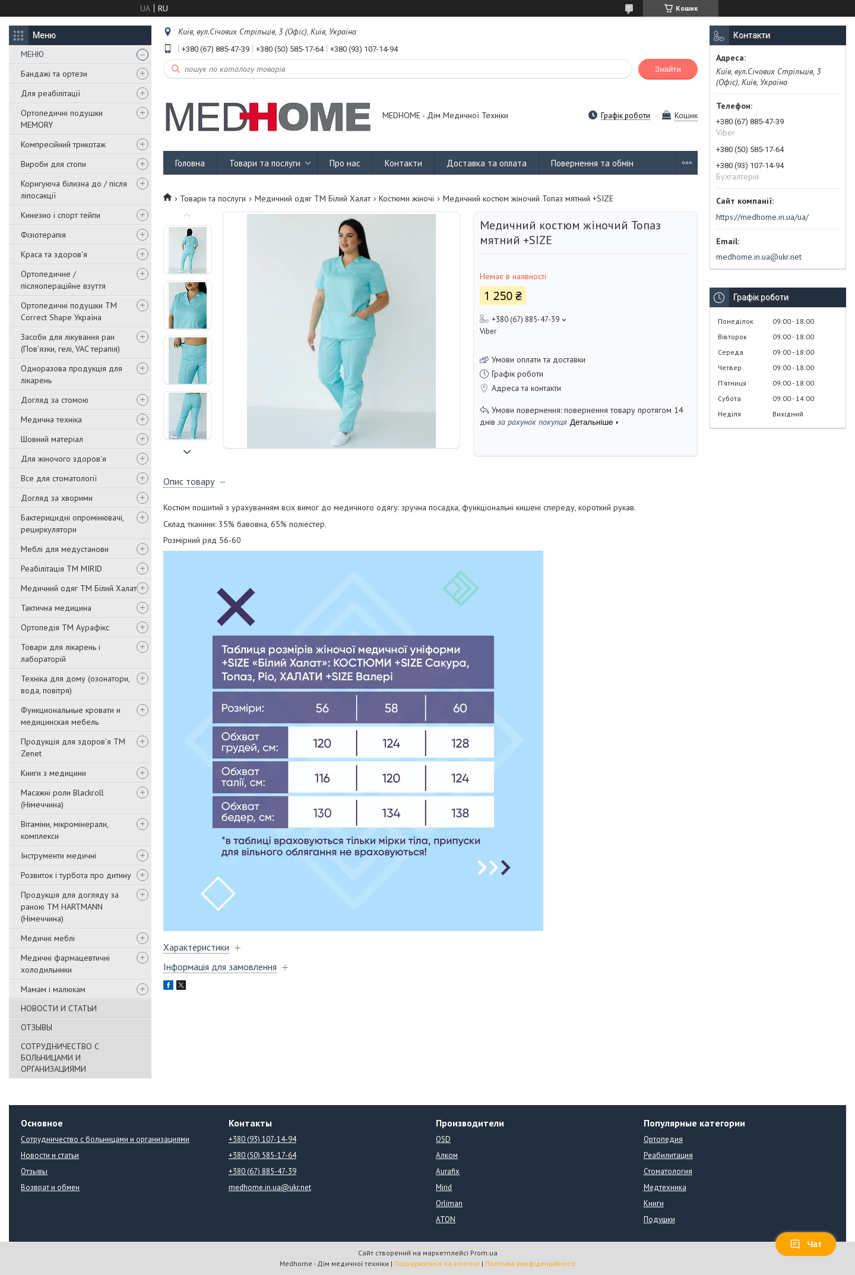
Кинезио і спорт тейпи (60, 215)
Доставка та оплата (486, 163)
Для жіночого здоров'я (63, 458)
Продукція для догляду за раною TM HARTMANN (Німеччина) (70, 906)
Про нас (345, 163)
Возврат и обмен (50, 1187)
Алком (447, 1155)
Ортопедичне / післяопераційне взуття (63, 280)
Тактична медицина (56, 607)
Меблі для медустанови (65, 549)
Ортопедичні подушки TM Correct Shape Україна (69, 311)
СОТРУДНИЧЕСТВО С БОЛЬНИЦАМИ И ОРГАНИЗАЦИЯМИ (60, 1057)
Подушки (659, 1219)
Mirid (444, 1187)
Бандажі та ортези (54, 73)
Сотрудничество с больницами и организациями (105, 1139)
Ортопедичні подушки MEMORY (62, 119)
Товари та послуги (264, 163)
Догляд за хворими (57, 498)
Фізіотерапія (43, 234)
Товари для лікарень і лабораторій (60, 653)
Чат (806, 1244)
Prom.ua (484, 1252)
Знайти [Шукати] (668, 69)
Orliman (449, 1203)
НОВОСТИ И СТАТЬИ (59, 1008)
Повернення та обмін (592, 163)
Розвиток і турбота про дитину (76, 875)
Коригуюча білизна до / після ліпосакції (74, 189)
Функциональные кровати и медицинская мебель (71, 716)
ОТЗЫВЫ (36, 1027)
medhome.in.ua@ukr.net (759, 256)
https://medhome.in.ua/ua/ (762, 217)
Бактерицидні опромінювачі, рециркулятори (72, 523)
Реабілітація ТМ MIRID (61, 568)
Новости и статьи (50, 1155)
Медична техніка (51, 419)
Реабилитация (668, 1155)
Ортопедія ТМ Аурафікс (65, 627)
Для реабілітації (50, 93)
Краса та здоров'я (54, 254)
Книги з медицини (53, 773)
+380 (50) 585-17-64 (262, 1155)
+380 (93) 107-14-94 (262, 1139)
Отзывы (34, 1171)
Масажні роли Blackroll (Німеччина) (62, 798)
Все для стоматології (59, 478)
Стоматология (668, 1171)
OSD (443, 1139)
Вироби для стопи (53, 164)
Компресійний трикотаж (63, 144)
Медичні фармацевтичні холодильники (65, 963)
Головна (190, 163)
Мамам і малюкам (53, 989)
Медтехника (665, 1187)
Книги (654, 1203)
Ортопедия (663, 1139)
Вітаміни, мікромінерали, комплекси (64, 830)
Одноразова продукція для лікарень (71, 374)
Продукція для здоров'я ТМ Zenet (73, 747)
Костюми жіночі (406, 198)
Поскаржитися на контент (437, 1263)
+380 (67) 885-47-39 (262, 1171)
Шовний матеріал (52, 439)
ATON (445, 1219)
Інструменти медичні (58, 855)
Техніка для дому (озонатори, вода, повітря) (75, 684)
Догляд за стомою (54, 400)
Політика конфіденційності (530, 1263)
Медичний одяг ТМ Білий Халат (79, 588)
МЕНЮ (32, 54)
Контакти (403, 163)
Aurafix (448, 1171)
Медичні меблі (48, 938)
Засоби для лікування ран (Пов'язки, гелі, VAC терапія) (70, 343)
